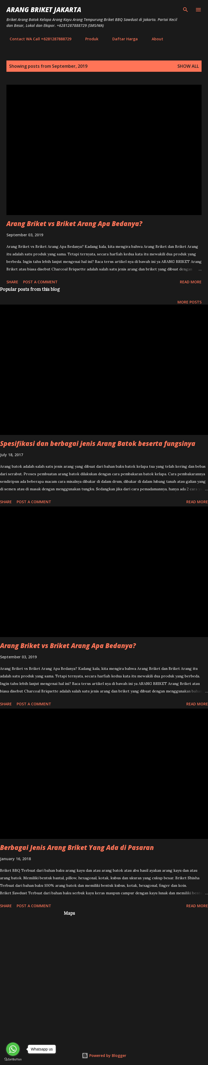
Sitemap (182, 38)
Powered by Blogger (104, 1055)
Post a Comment (40, 281)
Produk (88, 38)
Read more (191, 281)
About (154, 38)
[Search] (185, 9)
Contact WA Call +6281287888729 (37, 38)
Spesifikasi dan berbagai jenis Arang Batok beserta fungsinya (97, 443)
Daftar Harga (122, 38)
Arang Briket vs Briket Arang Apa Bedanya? (74, 223)
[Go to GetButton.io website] (12, 1059)
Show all (188, 66)
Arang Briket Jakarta (43, 9)
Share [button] (12, 281)
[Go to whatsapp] (13, 1049)
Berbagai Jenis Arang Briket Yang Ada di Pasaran (77, 847)
